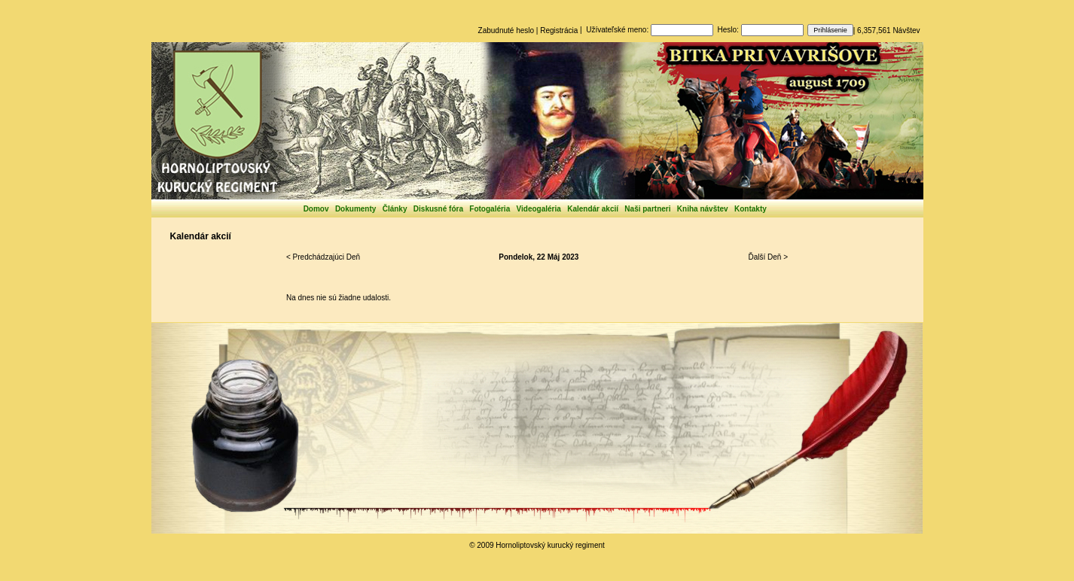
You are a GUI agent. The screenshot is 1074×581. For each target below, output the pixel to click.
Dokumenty (355, 209)
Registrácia (559, 30)
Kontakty (750, 209)
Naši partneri (647, 209)
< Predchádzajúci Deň (323, 257)
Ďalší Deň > (768, 257)
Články (395, 209)
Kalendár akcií (592, 209)
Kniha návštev (702, 209)
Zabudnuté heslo (506, 30)
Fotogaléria (489, 209)
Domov (316, 209)
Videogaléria (539, 209)
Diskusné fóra (438, 209)
